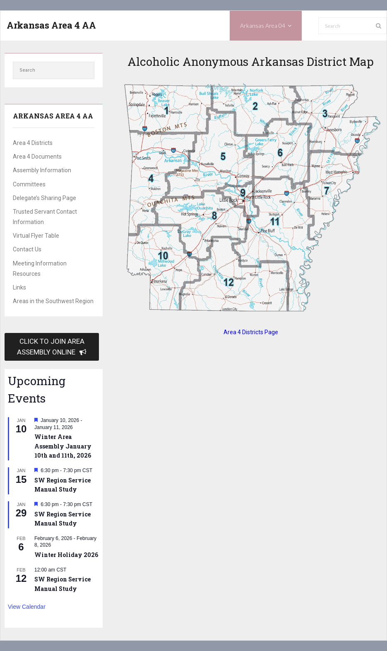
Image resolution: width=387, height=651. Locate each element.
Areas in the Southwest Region (53, 301)
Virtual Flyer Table (36, 235)
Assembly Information (42, 170)
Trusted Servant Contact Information (45, 216)
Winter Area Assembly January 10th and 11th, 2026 (62, 446)
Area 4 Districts (33, 143)
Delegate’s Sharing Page (44, 198)
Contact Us (27, 249)
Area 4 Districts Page (251, 332)
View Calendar (27, 606)
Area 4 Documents (37, 156)
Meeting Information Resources (40, 268)
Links (19, 287)
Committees (29, 184)
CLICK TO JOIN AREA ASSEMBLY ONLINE (52, 346)
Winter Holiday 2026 (66, 555)
